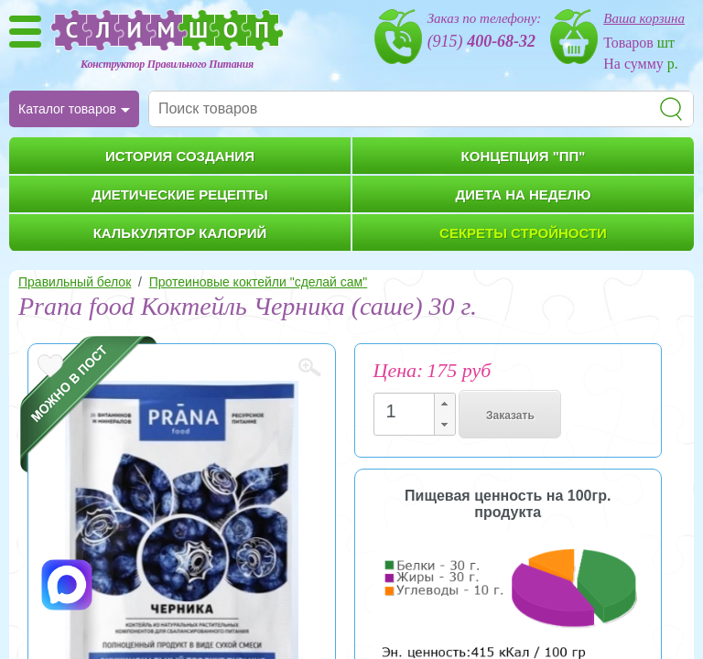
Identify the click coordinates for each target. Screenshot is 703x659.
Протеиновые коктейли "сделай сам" (258, 282)
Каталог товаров (67, 109)
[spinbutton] (409, 411)
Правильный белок (74, 282)
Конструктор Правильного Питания (167, 64)
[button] (444, 404)
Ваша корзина (644, 18)
